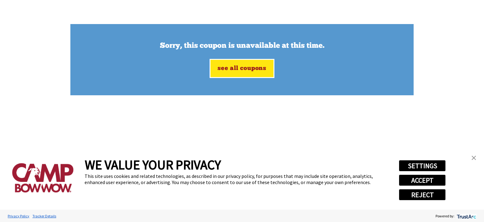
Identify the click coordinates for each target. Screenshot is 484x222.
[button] (474, 158)
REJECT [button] (422, 195)
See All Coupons (242, 68)
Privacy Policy (18, 216)
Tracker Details (44, 216)
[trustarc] (466, 216)
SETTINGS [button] (422, 166)
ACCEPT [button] (422, 180)
